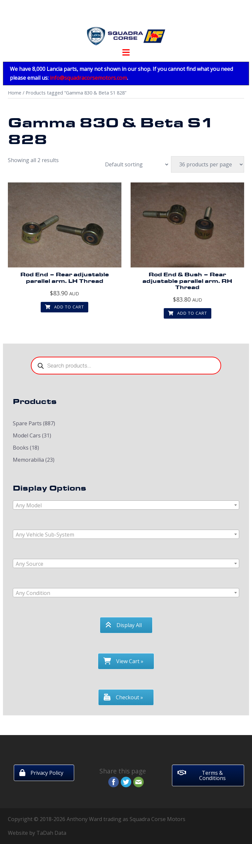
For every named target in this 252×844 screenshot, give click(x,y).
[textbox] (126, 505)
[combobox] (126, 505)
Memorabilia (28, 459)
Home (14, 92)
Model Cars (27, 435)
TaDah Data (51, 832)
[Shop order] (133, 164)
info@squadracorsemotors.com (88, 77)
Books (21, 447)
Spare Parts (27, 423)
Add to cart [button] (64, 307)
